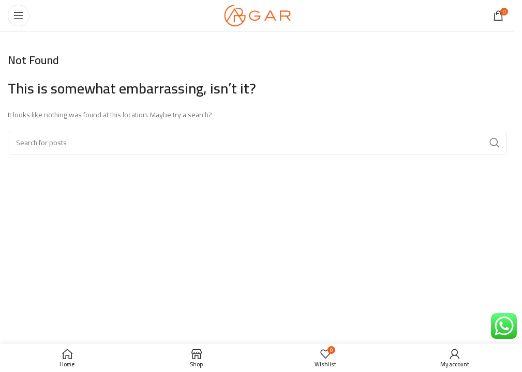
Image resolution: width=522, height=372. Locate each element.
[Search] (257, 142)
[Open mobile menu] (19, 15)
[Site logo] (257, 15)
